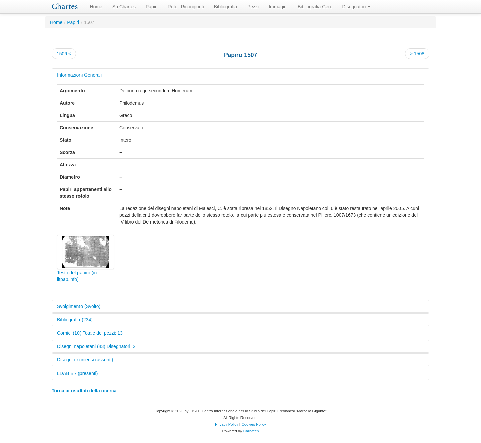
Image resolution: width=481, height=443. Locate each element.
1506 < (64, 53)
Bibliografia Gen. (315, 6)
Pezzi (253, 6)
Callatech (251, 431)
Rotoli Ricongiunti (186, 6)
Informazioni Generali (79, 75)
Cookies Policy (254, 424)
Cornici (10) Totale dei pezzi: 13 (90, 333)
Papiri (152, 6)
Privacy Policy (226, 424)
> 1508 (417, 53)
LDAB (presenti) (77, 373)
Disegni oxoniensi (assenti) (85, 359)
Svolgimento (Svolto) (78, 306)
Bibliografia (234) (75, 319)
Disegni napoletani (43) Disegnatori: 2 (96, 346)
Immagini (278, 6)
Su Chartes (124, 6)
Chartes (65, 7)
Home (96, 6)
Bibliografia (225, 6)
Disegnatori (356, 6)
